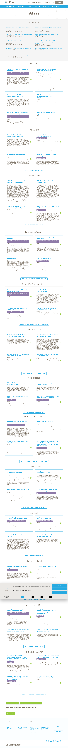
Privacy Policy (44, 729)
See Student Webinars (12, 703)
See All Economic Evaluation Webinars (34, 225)
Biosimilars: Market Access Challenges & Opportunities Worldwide (47, 630)
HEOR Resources (10, 6)
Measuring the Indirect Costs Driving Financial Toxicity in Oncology (16, 207)
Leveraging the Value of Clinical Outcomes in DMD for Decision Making (48, 135)
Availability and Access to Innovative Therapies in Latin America (46, 584)
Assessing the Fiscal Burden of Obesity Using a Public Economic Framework (17, 567)
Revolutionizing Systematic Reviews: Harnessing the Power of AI (46, 535)
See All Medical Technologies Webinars (34, 412)
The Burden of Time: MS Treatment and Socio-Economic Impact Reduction (47, 490)
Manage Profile (48, 2)
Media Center (9, 728)
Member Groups (55, 6)
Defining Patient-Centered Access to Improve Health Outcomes (46, 471)
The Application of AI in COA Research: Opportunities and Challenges (17, 95)
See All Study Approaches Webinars (34, 555)
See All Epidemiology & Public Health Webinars (34, 599)
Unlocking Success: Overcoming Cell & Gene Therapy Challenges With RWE (18, 609)
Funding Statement (45, 727)
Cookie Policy (32, 731)
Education (37, 6)
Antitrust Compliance (34, 728)
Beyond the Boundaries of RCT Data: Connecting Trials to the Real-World (46, 155)
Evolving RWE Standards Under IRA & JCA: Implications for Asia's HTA (47, 308)
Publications (46, 6)
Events (30, 6)
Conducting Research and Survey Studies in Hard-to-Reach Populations (48, 335)
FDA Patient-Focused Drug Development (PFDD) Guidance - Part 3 (47, 354)
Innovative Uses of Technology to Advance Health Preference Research (18, 354)
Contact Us (10, 713)
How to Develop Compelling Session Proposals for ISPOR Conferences (46, 113)
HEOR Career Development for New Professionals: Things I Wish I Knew (48, 48)
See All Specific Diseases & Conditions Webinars (34, 695)
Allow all (59, 734)
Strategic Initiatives (22, 6)
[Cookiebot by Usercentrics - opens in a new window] (6, 746)
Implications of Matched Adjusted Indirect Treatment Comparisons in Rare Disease (48, 656)
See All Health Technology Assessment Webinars (34, 278)
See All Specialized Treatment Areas (34, 646)
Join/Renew (59, 2)
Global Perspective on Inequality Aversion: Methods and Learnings (48, 181)
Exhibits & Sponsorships (22, 727)
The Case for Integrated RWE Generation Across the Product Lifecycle (17, 113)
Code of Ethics (33, 729)
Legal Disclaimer (44, 728)
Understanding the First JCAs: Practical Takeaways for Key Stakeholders (19, 34)
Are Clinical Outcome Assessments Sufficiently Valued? (16, 155)
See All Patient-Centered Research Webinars (34, 373)
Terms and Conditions (45, 731)
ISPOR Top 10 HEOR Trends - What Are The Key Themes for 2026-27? (19, 48)
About (29, 2)
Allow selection (59, 737)
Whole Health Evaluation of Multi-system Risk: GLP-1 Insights (17, 55)
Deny (59, 741)
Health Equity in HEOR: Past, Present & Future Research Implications (17, 584)
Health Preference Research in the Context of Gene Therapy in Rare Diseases (18, 630)
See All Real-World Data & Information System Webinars (34, 324)
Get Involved (34, 2)
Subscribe (58, 726)
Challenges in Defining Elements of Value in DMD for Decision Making (47, 257)
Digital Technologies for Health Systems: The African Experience (17, 383)
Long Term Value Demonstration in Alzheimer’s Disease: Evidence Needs (46, 677)
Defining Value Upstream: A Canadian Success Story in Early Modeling (46, 69)
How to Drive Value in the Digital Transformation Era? (45, 383)
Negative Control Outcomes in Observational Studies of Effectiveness (47, 422)
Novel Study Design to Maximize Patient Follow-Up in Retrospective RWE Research (17, 517)
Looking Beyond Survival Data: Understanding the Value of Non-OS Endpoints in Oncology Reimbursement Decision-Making (47, 611)
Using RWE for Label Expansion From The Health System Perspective (47, 517)
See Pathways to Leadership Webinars (31, 703)
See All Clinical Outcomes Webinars (34, 170)
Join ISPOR (58, 731)
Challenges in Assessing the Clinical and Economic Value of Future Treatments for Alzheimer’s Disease (17, 678)
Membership (40, 2)
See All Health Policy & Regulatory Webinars (34, 507)
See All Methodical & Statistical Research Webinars (34, 461)
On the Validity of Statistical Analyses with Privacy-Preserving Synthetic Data (48, 396)
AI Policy (31, 727)
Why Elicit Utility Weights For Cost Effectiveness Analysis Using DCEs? (16, 335)
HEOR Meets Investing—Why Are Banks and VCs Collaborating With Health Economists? (48, 96)
